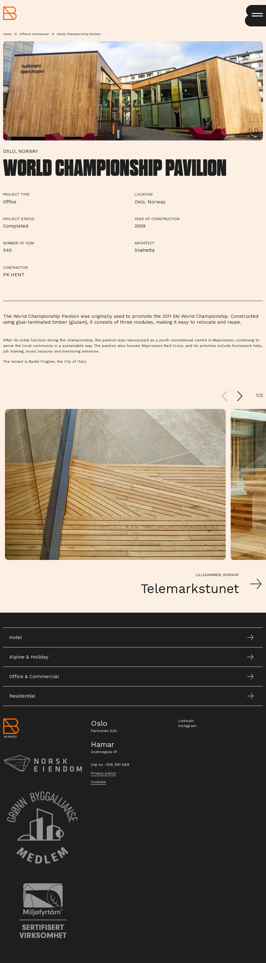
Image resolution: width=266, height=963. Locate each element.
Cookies (98, 782)
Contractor (15, 267)
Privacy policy (103, 773)
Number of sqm (18, 243)
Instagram (187, 726)
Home (7, 34)
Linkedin (186, 721)
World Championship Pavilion (79, 34)
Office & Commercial (34, 34)
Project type (16, 194)
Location (144, 194)
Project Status (18, 219)
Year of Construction (157, 219)
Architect (144, 243)
